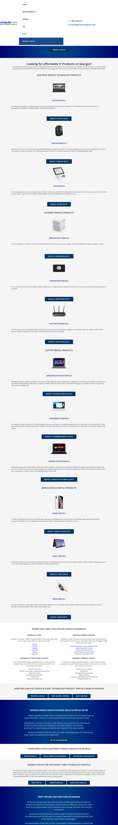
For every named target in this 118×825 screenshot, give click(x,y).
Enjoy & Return (81, 696)
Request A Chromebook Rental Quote (59, 437)
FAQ (24, 27)
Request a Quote (29, 41)
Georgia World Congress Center (84, 652)
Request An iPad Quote (59, 204)
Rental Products (29, 12)
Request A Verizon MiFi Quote (59, 299)
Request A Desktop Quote (59, 161)
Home (25, 4)
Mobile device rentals (78, 782)
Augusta (34, 648)
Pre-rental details (38, 696)
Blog (24, 34)
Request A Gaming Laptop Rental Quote (59, 479)
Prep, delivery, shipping (60, 696)
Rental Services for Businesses (55, 756)
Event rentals (37, 782)
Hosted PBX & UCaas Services (83, 756)
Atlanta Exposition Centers (84, 648)
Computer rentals (56, 782)
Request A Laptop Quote (59, 119)
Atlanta (34, 646)
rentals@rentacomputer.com (82, 25)
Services (25, 19)
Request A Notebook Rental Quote (59, 394)
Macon (35, 652)
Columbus (35, 650)
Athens (34, 644)
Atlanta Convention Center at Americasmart (84, 646)
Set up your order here (58, 740)
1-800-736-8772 (75, 21)
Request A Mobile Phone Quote (59, 531)
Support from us (30, 756)
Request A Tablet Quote (59, 574)
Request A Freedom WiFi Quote (59, 256)
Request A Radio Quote (59, 617)
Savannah (35, 654)
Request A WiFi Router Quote (59, 342)
